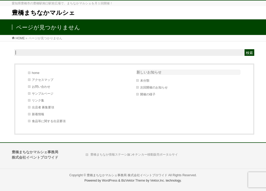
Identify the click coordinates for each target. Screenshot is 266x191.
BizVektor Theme (133, 180)
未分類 (144, 80)
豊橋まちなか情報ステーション (111, 154)
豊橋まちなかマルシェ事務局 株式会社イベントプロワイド (127, 175)
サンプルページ (42, 93)
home (36, 73)
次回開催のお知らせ (154, 87)
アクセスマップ (42, 80)
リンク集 (38, 100)
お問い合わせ (41, 86)
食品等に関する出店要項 (49, 121)
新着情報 (38, 114)
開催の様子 (147, 94)
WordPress (109, 180)
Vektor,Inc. (157, 180)
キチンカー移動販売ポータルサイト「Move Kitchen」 (155, 156)
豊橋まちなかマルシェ (43, 12)
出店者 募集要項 (43, 107)
